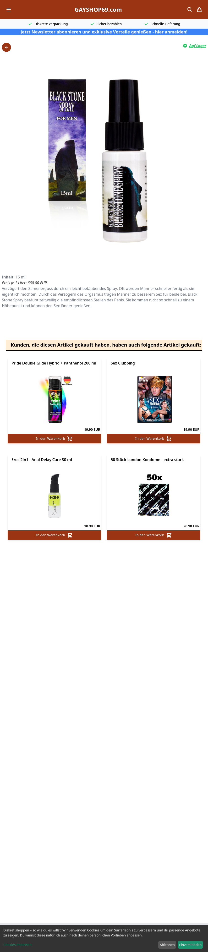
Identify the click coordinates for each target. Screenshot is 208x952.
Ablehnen (167, 944)
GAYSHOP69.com (98, 9)
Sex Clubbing (123, 363)
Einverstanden (190, 944)
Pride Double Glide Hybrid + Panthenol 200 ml (53, 363)
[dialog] (104, 938)
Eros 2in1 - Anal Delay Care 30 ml (41, 459)
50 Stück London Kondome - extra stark (147, 459)
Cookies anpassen (17, 944)
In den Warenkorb (54, 438)
